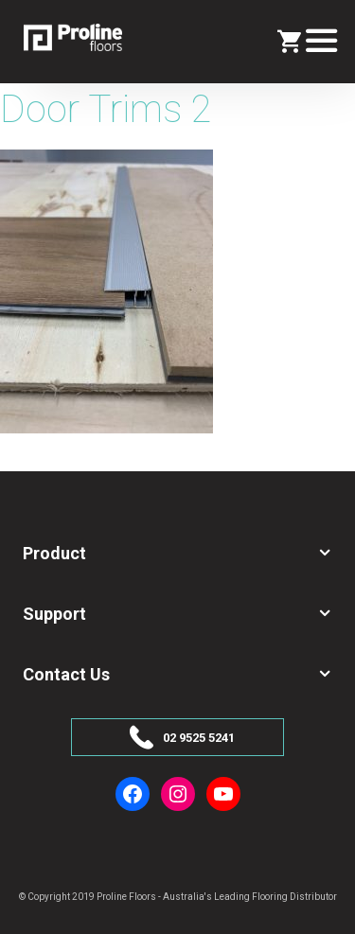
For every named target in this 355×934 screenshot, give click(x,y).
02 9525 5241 (199, 738)
